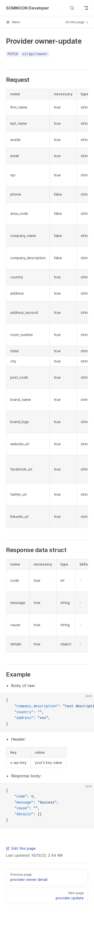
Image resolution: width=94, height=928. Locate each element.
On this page (77, 22)
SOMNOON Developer (27, 7)
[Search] (72, 8)
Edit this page (21, 848)
